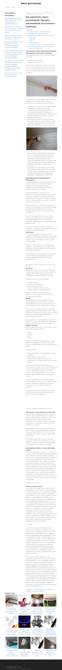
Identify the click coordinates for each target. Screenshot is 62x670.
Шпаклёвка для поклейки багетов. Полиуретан (40, 35)
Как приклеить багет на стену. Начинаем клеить (40, 46)
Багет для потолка (31, 3)
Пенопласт (32, 39)
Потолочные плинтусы (37, 591)
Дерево (31, 41)
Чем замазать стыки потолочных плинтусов (41, 44)
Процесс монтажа (34, 42)
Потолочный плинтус (38, 589)
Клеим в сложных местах (36, 48)
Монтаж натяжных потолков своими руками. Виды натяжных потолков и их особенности (13, 37)
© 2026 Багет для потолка (13, 667)
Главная (7, 7)
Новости (13, 7)
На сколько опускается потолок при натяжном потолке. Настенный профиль (13, 74)
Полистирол (32, 37)
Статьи (20, 7)
